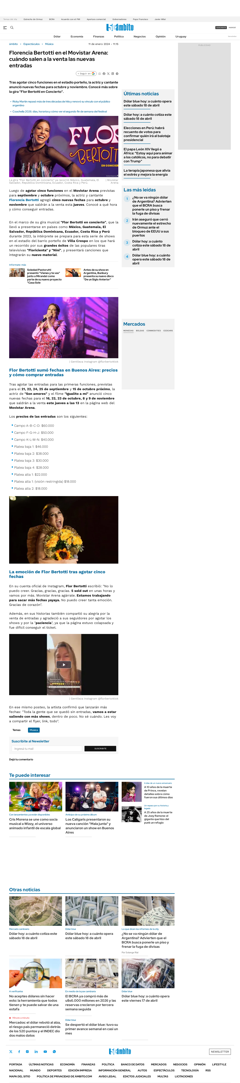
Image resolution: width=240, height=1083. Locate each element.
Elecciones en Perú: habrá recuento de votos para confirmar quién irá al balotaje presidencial (147, 134)
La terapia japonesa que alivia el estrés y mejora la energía (147, 172)
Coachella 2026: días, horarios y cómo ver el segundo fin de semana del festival (59, 111)
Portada (15, 1064)
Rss (208, 1070)
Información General (114, 1070)
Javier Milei (160, 19)
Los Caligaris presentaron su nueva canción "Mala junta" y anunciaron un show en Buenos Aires (90, 826)
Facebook (19, 1051)
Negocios (140, 36)
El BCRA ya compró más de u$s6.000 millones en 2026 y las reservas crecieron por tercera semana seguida (90, 1002)
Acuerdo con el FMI (70, 19)
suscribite (221, 27)
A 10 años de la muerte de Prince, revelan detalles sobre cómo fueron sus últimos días (158, 792)
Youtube (45, 1051)
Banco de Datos (132, 1064)
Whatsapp (54, 1051)
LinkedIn (36, 1051)
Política (119, 36)
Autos (142, 1070)
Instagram (27, 1051)
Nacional (16, 1070)
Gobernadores (119, 19)
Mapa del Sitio (19, 1076)
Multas (163, 1076)
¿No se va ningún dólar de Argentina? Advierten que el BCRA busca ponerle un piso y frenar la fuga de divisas (152, 205)
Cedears (168, 330)
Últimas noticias (41, 1064)
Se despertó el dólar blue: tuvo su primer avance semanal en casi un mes (91, 1028)
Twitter (10, 1051)
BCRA (51, 19)
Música (49, 44)
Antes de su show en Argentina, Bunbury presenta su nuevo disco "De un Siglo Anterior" (99, 274)
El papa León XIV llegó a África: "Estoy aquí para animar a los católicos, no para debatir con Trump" (148, 155)
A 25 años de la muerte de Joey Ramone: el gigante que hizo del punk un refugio (158, 817)
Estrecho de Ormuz (33, 19)
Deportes (54, 1070)
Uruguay (181, 36)
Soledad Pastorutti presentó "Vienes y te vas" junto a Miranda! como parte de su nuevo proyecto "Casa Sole (44, 276)
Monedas (128, 330)
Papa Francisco (140, 19)
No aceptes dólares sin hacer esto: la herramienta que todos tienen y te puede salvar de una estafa (33, 1002)
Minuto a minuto (20, 1017)
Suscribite (100, 748)
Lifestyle (219, 1064)
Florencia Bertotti (24, 200)
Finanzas (98, 36)
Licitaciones (184, 1076)
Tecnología (190, 1070)
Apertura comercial (96, 19)
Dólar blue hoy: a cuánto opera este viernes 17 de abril (146, 998)
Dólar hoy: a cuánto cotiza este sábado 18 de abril (148, 116)
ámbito (13, 44)
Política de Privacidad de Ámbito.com (64, 1076)
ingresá (232, 27)
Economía (77, 36)
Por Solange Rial (130, 952)
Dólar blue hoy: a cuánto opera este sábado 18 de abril (148, 103)
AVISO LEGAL (107, 1076)
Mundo (35, 1070)
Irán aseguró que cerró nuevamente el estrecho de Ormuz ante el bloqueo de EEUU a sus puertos (151, 227)
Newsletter (232, 36)
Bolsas (140, 330)
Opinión (161, 36)
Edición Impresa (80, 1070)
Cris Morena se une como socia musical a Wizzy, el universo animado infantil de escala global (35, 823)
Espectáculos (32, 44)
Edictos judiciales (137, 1076)
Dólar (57, 36)
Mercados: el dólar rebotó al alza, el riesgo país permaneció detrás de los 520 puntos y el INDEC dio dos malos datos (35, 1029)
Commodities (153, 330)
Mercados (158, 1064)
